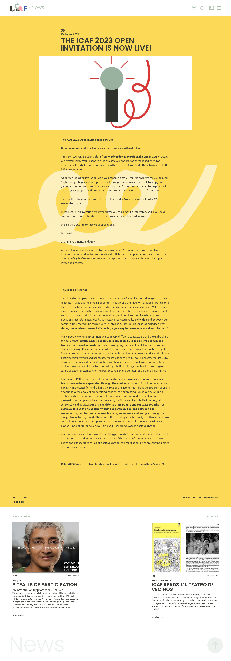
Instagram (19, 497)
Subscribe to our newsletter (200, 497)
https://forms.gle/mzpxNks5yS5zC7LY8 (141, 463)
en (211, 7)
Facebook (18, 502)
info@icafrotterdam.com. (131, 215)
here (152, 160)
